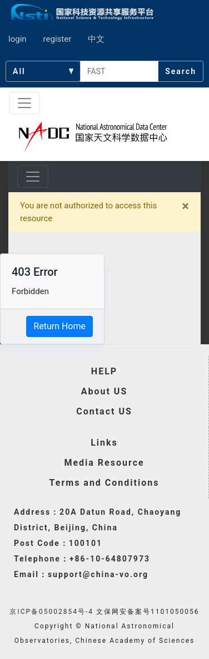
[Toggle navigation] (24, 103)
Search (180, 71)
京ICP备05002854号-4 (51, 612)
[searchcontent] (119, 71)
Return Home (59, 326)
